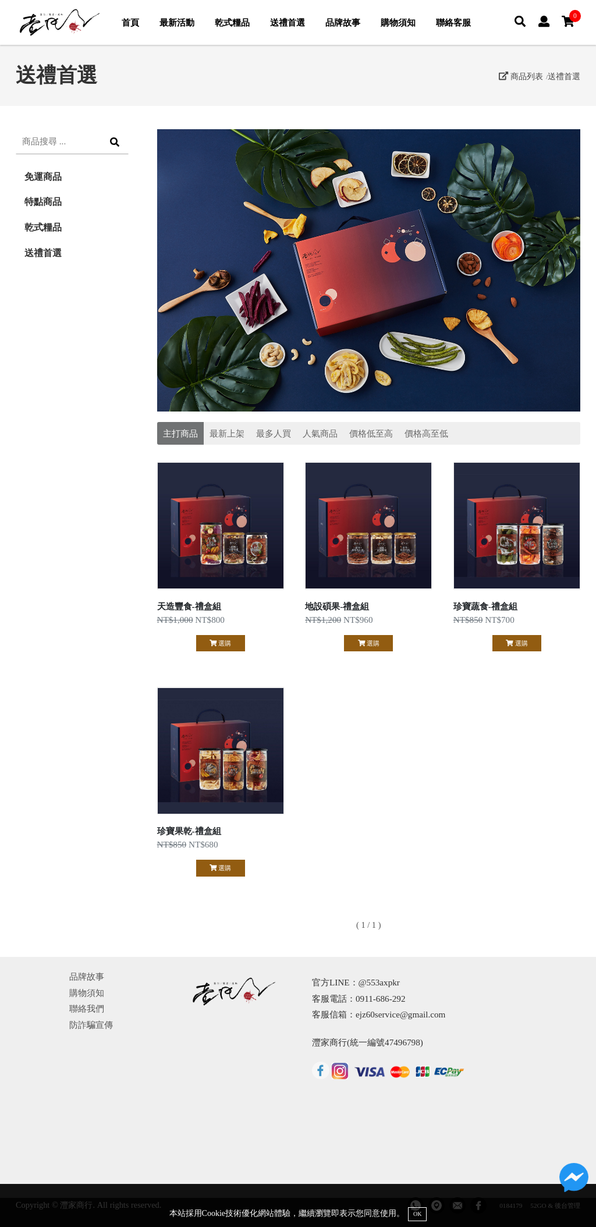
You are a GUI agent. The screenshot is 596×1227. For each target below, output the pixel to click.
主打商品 (180, 433)
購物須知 (398, 22)
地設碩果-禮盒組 (337, 606)
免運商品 (43, 177)
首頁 (130, 22)
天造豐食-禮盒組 (189, 606)
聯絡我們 (86, 1008)
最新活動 (176, 22)
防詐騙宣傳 (91, 1025)
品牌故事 (342, 22)
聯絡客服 (453, 22)
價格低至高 (371, 433)
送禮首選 (287, 22)
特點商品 (43, 202)
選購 (220, 643)
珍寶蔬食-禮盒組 (485, 606)
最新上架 (227, 433)
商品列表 (521, 76)
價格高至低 (426, 433)
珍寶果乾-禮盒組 (189, 831)
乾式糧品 (232, 22)
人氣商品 (320, 433)
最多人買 (273, 433)
